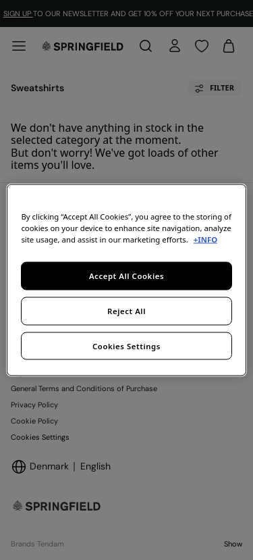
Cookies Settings (126, 345)
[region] (126, 280)
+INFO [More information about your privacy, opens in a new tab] (205, 239)
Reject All (126, 310)
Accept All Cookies (126, 275)
